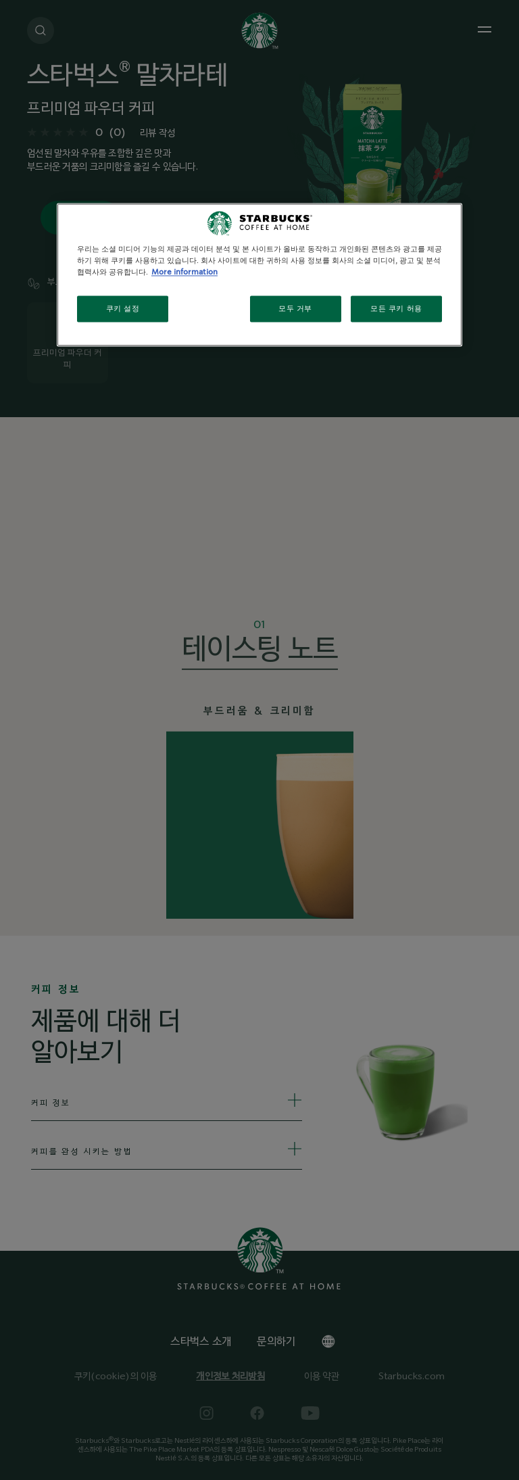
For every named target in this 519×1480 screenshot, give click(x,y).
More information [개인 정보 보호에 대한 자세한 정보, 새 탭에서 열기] (184, 273)
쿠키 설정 (123, 308)
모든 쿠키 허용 (396, 308)
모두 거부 (295, 308)
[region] (259, 275)
